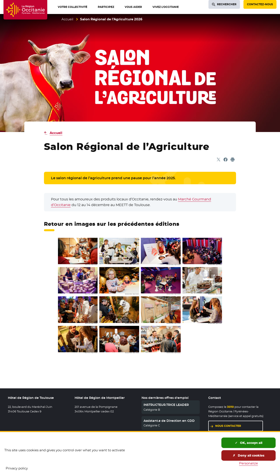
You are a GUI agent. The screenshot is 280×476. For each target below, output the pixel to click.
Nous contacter (239, 425)
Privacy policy (17, 468)
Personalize (248, 463)
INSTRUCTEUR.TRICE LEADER (166, 405)
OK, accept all (248, 443)
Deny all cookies (248, 455)
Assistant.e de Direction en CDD (169, 421)
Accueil (67, 19)
